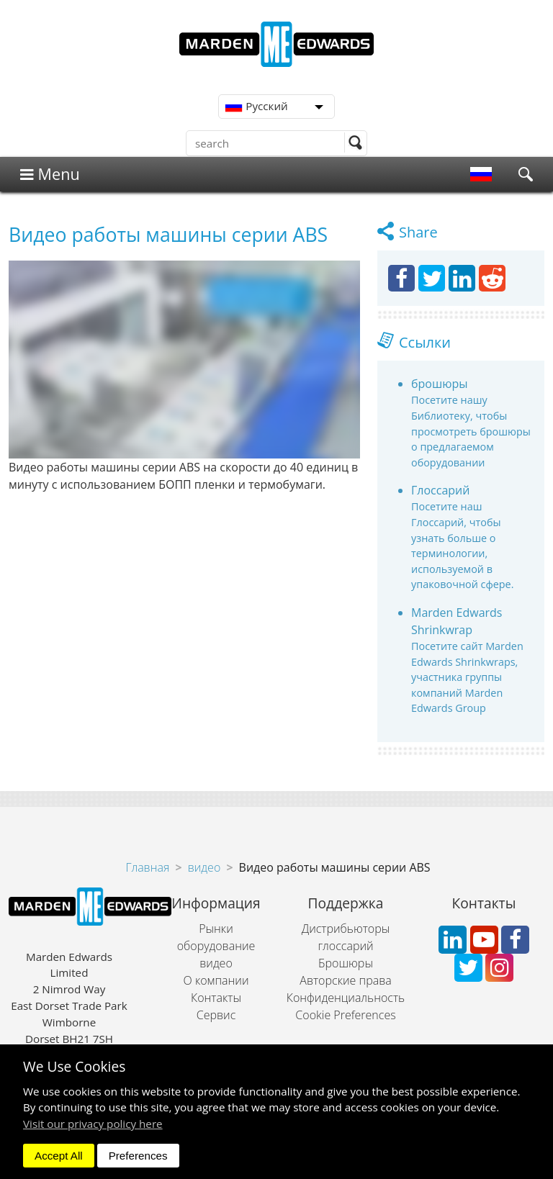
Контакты (216, 998)
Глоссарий (440, 490)
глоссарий (345, 946)
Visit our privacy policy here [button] (93, 1123)
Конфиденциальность (346, 998)
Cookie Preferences (345, 1015)
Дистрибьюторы (346, 928)
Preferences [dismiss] (138, 1155)
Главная (147, 867)
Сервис (216, 1015)
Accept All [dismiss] (59, 1155)
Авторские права (345, 980)
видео (204, 867)
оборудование (216, 946)
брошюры (439, 384)
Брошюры (345, 963)
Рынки (216, 928)
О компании (216, 980)
